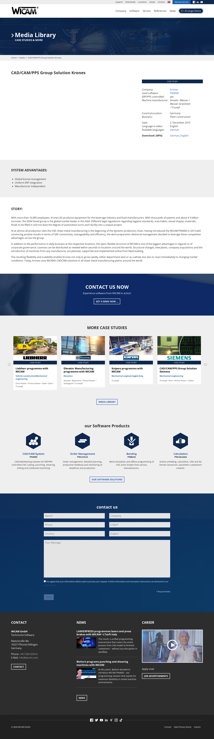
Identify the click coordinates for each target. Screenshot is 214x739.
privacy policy (50, 585)
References (160, 11)
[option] (35, 364)
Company (120, 11)
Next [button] (205, 364)
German (174, 129)
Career (152, 2)
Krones (174, 89)
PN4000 (174, 93)
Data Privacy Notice (182, 727)
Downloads (130, 2)
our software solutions (107, 479)
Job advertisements (156, 675)
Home (14, 57)
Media (22, 57)
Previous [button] (8, 364)
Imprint (197, 727)
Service (147, 11)
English (184, 135)
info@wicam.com (28, 657)
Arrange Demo (193, 11)
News (173, 11)
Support (119, 2)
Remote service (181, 2)
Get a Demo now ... (107, 301)
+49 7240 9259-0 (29, 654)
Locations (142, 2)
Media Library (107, 401)
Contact (161, 2)
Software (134, 11)
